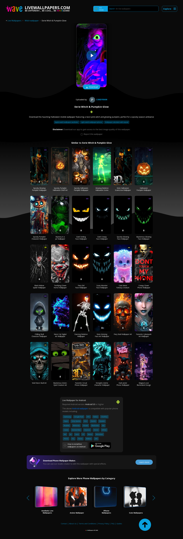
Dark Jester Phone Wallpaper (122, 384)
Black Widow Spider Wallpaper (39, 286)
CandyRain (98, 99)
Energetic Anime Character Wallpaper (102, 384)
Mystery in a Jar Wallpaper (60, 238)
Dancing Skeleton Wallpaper (81, 335)
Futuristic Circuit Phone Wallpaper (81, 384)
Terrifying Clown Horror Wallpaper (60, 286)
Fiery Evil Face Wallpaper (81, 286)
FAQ (112, 523)
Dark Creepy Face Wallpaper (102, 238)
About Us (73, 523)
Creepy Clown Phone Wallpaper (143, 286)
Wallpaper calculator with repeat (116, 122)
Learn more (144, 462)
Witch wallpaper (32, 20)
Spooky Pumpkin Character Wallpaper (39, 238)
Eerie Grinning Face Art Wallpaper (102, 335)
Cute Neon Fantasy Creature (122, 286)
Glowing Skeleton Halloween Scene (102, 189)
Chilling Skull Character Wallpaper (39, 335)
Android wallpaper (80, 408)
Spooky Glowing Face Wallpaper (123, 238)
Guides (119, 523)
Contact (64, 523)
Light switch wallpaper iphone (91, 122)
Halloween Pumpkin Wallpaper (144, 189)
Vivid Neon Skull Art (39, 383)
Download (91, 87)
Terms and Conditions (87, 523)
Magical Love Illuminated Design (144, 384)
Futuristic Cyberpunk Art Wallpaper (143, 335)
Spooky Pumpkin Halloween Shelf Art (60, 189)
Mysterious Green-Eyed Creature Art (60, 384)
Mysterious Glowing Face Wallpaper (143, 238)
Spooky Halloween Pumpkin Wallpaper (81, 189)
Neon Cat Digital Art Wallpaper (60, 335)
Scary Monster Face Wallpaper (102, 286)
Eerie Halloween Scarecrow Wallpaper (123, 189)
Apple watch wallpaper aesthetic (66, 122)
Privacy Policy (103, 523)
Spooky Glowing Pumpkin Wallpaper (39, 189)
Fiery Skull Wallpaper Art (123, 334)
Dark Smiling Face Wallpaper (81, 238)
